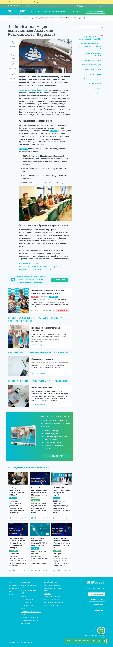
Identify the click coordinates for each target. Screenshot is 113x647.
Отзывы (24, 596)
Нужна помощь (36, 345)
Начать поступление (96, 11)
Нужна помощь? (97, 599)
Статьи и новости (23, 18)
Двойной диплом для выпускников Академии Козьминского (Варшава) (58, 18)
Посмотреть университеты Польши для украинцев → (41, 267)
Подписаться (59, 279)
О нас (23, 609)
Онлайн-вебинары (51, 582)
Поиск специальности (41, 388)
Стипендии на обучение (29, 620)
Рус (104, 6)
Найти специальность (39, 404)
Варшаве (53, 131)
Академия (23, 149)
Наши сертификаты (51, 599)
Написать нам (98, 610)
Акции (10, 582)
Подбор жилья (26, 623)
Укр (100, 6)
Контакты (11, 595)
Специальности (13, 588)
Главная (11, 18)
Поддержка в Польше (52, 585)
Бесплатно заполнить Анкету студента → (36, 269)
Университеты (13, 585)
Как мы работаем (27, 605)
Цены (10, 591)
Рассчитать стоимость (39, 373)
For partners (98, 605)
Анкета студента (26, 582)
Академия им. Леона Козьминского (34, 90)
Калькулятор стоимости (42, 359)
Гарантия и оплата (51, 605)
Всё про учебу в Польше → (30, 264)
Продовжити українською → (44, 2)
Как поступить (26, 602)
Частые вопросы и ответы (53, 602)
